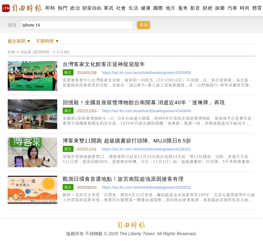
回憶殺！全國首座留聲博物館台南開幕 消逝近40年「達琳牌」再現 (144, 102)
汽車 (232, 8)
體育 (257, 8)
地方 (170, 8)
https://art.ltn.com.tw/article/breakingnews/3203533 (146, 187)
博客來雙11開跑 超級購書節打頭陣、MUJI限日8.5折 (127, 141)
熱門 (62, 8)
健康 (145, 8)
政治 (75, 8)
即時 (50, 8)
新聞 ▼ (19, 41)
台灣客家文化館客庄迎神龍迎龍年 (104, 64)
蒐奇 (183, 8)
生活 (133, 8)
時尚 (245, 8)
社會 (121, 8)
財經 (207, 8)
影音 (195, 8)
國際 (158, 8)
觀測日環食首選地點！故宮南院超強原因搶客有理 (123, 179)
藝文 (68, 72)
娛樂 (220, 8)
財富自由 (92, 8)
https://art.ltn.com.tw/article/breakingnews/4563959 (146, 72)
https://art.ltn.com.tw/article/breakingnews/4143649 (146, 111)
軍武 (108, 8)
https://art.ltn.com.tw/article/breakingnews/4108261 (146, 149)
